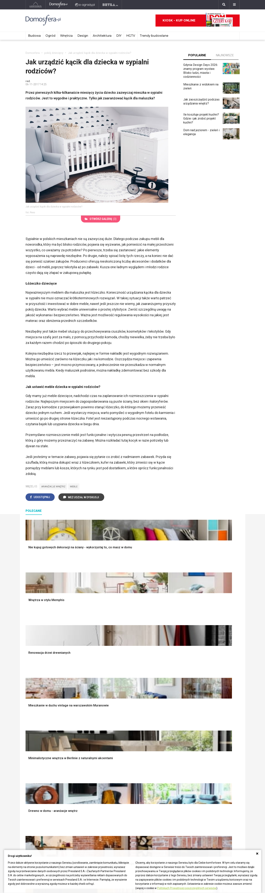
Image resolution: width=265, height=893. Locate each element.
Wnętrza (66, 35)
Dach (29, 693)
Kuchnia (118, 685)
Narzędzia (76, 685)
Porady (30, 672)
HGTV (130, 35)
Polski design (210, 697)
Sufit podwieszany (81, 697)
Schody (30, 676)
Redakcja (31, 833)
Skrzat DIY (120, 752)
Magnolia (163, 723)
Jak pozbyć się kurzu (127, 769)
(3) (100, 218)
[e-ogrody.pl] (85, 4)
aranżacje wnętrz (53, 486)
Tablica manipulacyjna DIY (130, 786)
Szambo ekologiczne (83, 706)
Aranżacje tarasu (168, 702)
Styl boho (119, 702)
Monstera (163, 672)
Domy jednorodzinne (214, 752)
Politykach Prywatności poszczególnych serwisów (186, 888)
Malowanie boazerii (82, 689)
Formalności (34, 697)
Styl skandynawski (125, 706)
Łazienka (119, 676)
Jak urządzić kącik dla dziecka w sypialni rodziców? (99, 53)
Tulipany (162, 765)
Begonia (162, 757)
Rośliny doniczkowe (170, 685)
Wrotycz (162, 718)
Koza (72, 769)
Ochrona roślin (166, 689)
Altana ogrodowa (168, 676)
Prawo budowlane (81, 757)
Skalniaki (163, 681)
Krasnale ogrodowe (170, 714)
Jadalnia (118, 693)
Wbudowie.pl (77, 761)
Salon (117, 672)
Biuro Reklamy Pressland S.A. (45, 825)
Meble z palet (166, 693)
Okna (29, 685)
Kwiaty (161, 803)
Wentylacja (76, 782)
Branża (205, 757)
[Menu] (234, 4)
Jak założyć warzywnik (128, 773)
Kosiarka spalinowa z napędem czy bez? (171, 728)
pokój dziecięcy (53, 53)
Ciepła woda (34, 702)
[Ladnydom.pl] (36, 4)
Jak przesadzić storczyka (130, 757)
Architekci (207, 693)
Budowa (34, 35)
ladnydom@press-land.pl (42, 821)
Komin (30, 681)
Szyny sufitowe (79, 778)
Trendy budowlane (154, 35)
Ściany (30, 714)
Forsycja (162, 782)
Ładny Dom (33, 752)
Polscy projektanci (213, 689)
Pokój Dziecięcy (212, 681)
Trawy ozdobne (167, 735)
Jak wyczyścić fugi (125, 765)
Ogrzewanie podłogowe (85, 773)
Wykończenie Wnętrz (83, 676)
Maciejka (163, 778)
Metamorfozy (122, 697)
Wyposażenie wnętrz (215, 676)
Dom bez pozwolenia (83, 752)
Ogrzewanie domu (37, 706)
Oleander (163, 769)
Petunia (162, 794)
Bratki (161, 790)
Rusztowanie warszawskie (87, 693)
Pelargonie (164, 786)
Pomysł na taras (212, 761)
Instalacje (32, 718)
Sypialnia (119, 681)
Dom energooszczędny (84, 790)
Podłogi (74, 672)
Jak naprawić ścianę (126, 778)
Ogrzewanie (77, 765)
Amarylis (163, 773)
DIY (119, 35)
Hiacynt (162, 752)
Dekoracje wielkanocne (216, 702)
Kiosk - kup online (198, 20)
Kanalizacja (76, 786)
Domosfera (33, 53)
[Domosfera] (58, 4)
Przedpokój (121, 689)
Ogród (50, 35)
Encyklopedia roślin (170, 710)
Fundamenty (34, 710)
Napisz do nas (35, 829)
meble (74, 486)
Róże (160, 761)
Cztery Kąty (33, 757)
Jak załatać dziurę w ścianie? (132, 761)
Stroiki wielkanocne (214, 706)
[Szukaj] (224, 4)
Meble (205, 672)
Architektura (102, 35)
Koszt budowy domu (39, 689)
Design (82, 35)
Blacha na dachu (79, 702)
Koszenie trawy (167, 697)
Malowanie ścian (80, 681)
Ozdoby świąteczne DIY (217, 685)
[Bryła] (110, 4)
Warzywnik (164, 706)
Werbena (163, 799)
